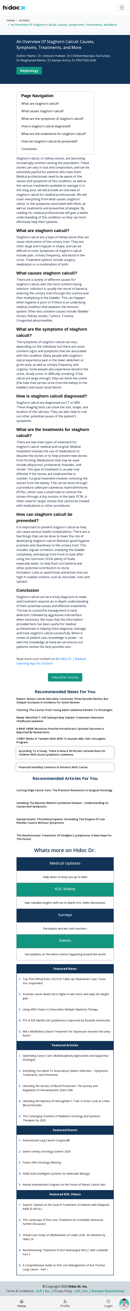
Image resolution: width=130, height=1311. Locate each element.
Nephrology (29, 71)
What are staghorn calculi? (40, 103)
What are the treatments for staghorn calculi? (53, 134)
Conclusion (29, 149)
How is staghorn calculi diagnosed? (46, 126)
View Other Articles (65, 677)
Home (11, 20)
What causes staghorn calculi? (42, 111)
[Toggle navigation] (122, 7)
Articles (24, 20)
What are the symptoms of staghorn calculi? (52, 119)
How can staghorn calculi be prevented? (49, 141)
